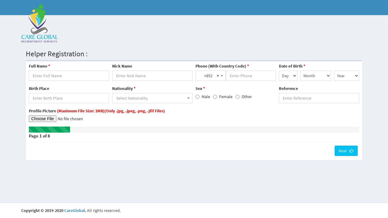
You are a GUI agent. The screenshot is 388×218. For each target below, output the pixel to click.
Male (203, 96)
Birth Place (39, 88)
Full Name (39, 66)
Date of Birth (292, 66)
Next (346, 151)
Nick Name (122, 66)
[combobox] (211, 76)
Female (222, 96)
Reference (288, 88)
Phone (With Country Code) (222, 66)
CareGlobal (74, 210)
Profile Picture (97, 111)
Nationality (123, 88)
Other (244, 96)
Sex (200, 88)
